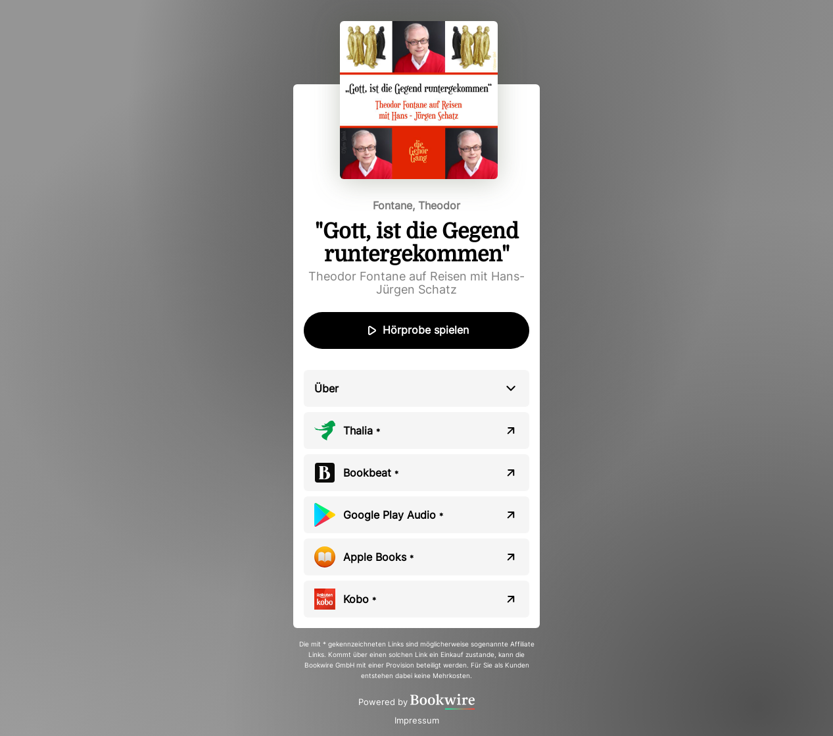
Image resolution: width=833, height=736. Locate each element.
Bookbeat (370, 472)
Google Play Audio (393, 514)
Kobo (359, 599)
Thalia (361, 430)
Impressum (416, 720)
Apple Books (378, 557)
